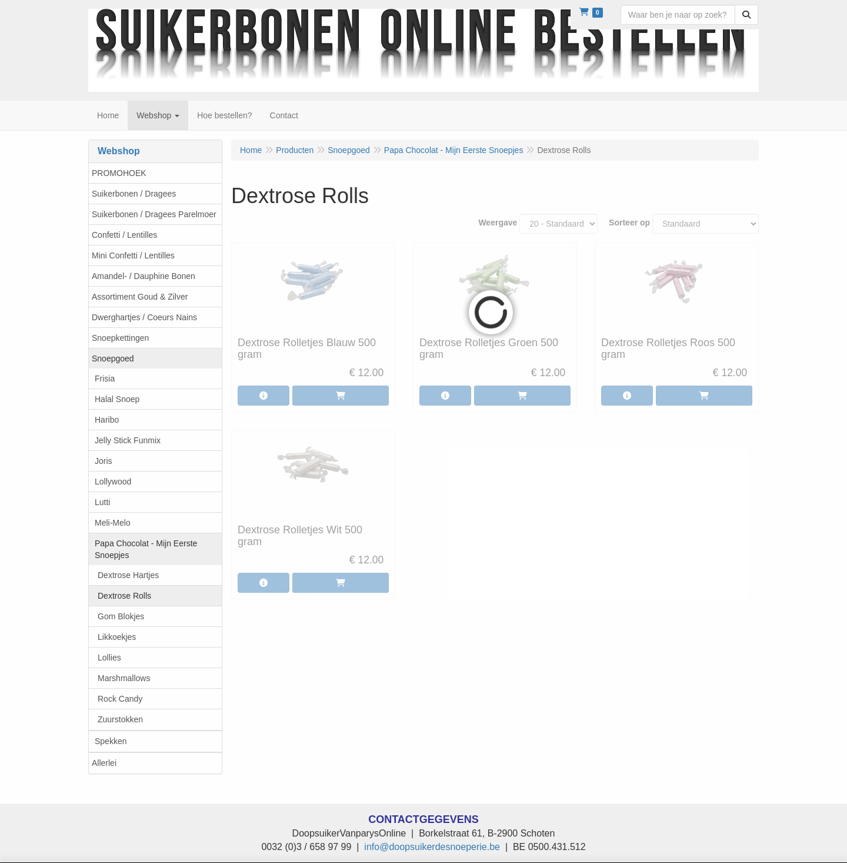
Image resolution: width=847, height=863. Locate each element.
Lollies (109, 657)
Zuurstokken (120, 719)
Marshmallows (124, 678)
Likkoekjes (117, 637)
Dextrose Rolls (124, 595)
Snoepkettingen (120, 338)
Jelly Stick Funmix (128, 440)
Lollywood (113, 481)
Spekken (110, 741)
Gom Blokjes (121, 616)
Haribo (107, 419)
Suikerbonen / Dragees (134, 193)
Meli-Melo (113, 522)
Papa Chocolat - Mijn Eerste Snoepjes (146, 549)
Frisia (105, 378)
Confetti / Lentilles (124, 235)
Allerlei (104, 763)
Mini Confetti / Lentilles (133, 255)
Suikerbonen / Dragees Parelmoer (154, 214)
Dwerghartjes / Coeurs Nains (144, 317)
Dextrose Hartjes (128, 575)
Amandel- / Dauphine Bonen (143, 276)
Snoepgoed (113, 358)
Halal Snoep (117, 399)
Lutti (102, 502)
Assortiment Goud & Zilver (140, 296)
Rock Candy (120, 698)
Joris (103, 461)
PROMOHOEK (119, 173)
